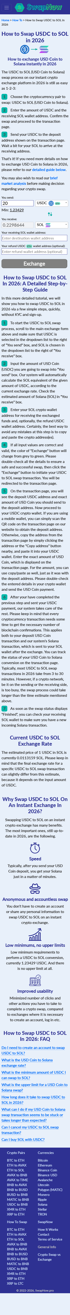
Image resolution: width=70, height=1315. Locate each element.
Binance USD (47, 1175)
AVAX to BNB (17, 1175)
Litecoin (43, 1185)
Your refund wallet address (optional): (33, 246)
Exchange (34, 264)
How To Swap (17, 1222)
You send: (7, 197)
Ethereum (45, 1165)
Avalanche (45, 1180)
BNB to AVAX (17, 1185)
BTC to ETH (15, 1160)
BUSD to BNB (17, 1195)
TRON (42, 1214)
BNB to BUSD (17, 1190)
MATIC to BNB (18, 1200)
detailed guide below (49, 169)
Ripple (42, 1200)
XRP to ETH (15, 1214)
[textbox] (51, 203)
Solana (42, 1204)
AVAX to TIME (17, 1180)
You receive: (9, 219)
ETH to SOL (15, 1170)
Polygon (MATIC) (50, 1190)
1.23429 (17, 210)
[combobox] (51, 203)
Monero (43, 1195)
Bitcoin (43, 1160)
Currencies (46, 1153)
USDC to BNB (17, 1204)
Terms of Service (50, 1239)
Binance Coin (47, 1170)
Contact (43, 1234)
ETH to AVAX (16, 1165)
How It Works (48, 1229)
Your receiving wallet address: (23, 232)
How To (17, 20)
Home (5, 20)
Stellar (42, 1209)
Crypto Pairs (16, 1153)
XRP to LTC (15, 1283)
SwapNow (45, 1222)
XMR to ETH (16, 1209)
